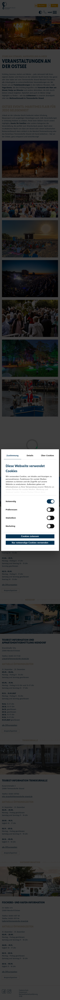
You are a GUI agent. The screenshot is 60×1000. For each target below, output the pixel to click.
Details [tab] (30, 455)
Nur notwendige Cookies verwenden (30, 543)
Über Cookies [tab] (47, 455)
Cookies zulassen (30, 536)
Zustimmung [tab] (12, 455)
